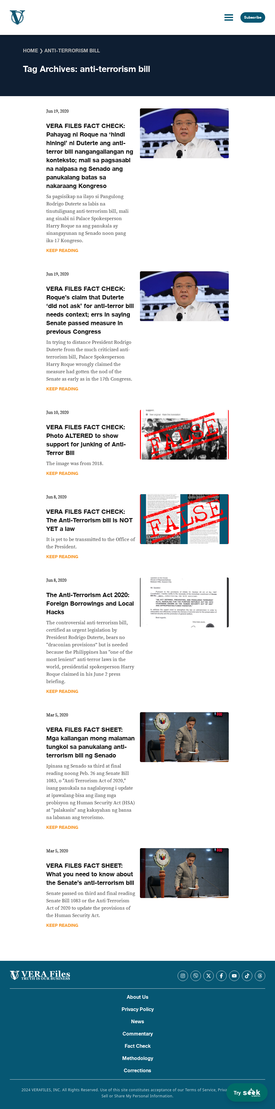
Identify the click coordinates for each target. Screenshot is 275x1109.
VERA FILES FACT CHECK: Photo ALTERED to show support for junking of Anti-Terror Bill (86, 440)
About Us (138, 997)
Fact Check (138, 1046)
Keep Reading (62, 250)
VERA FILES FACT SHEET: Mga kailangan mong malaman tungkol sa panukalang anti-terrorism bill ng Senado (90, 743)
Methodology (137, 1058)
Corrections (137, 1071)
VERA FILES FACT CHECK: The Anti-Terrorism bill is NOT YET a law (89, 520)
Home (30, 51)
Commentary (137, 1034)
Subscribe (253, 17)
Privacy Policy (138, 1009)
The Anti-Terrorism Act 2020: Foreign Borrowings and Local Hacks (90, 603)
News (137, 1022)
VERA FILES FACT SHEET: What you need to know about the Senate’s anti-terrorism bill (90, 874)
